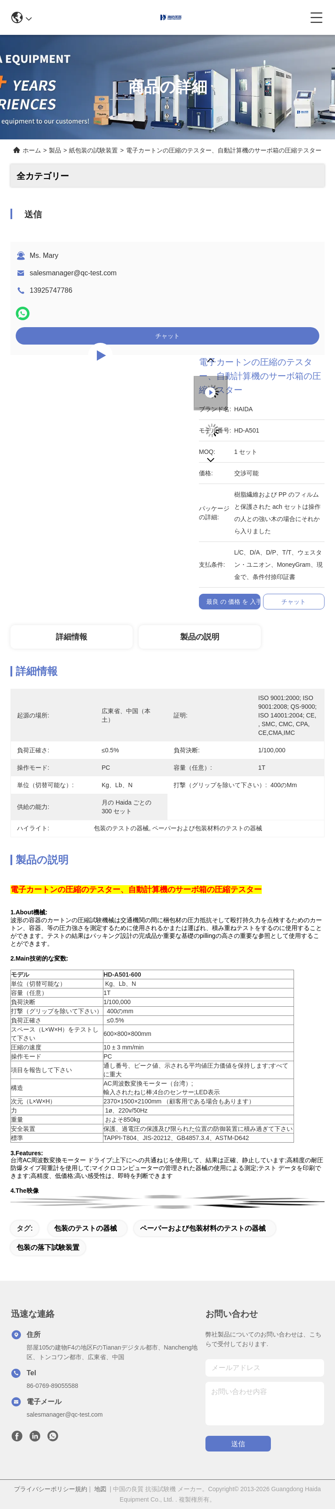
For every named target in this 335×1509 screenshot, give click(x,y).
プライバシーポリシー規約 (50, 1488)
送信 (238, 1444)
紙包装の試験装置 (93, 150)
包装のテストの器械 (85, 1228)
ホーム (32, 150)
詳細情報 (71, 637)
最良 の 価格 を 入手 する (241, 602)
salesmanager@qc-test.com (73, 273)
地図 (100, 1488)
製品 (55, 150)
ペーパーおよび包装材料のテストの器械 (203, 1228)
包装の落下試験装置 (48, 1247)
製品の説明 (199, 637)
